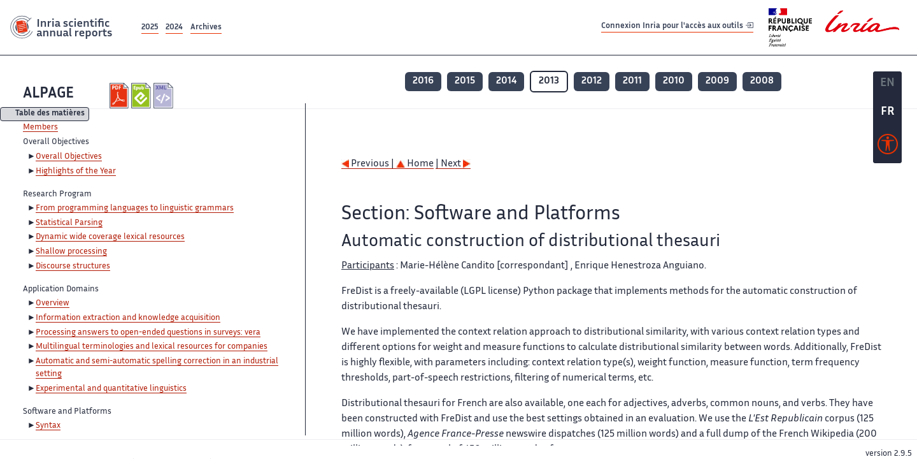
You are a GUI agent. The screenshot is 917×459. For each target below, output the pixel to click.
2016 (423, 81)
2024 (174, 27)
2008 (762, 81)
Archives (206, 27)
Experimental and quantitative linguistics (111, 389)
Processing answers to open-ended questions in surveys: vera (148, 333)
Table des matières (50, 114)
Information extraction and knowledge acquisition (128, 318)
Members (40, 127)
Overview (52, 303)
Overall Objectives (69, 157)
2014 (506, 81)
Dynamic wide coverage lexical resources (110, 237)
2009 (717, 81)
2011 (632, 81)
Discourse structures (73, 266)
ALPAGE (48, 94)
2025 (150, 27)
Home (415, 164)
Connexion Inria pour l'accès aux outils (677, 27)
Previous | (368, 164)
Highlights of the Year (76, 171)
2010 (674, 81)
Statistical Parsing (69, 223)
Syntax (48, 426)
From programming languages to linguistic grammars (135, 208)
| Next (453, 164)
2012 (591, 81)
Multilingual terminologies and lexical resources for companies (151, 347)
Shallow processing (71, 252)
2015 (465, 81)
